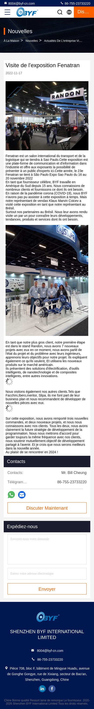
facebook (52, 688)
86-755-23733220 (75, 3)
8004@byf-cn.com (19, 3)
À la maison (11, 40)
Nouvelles (32, 40)
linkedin (42, 688)
